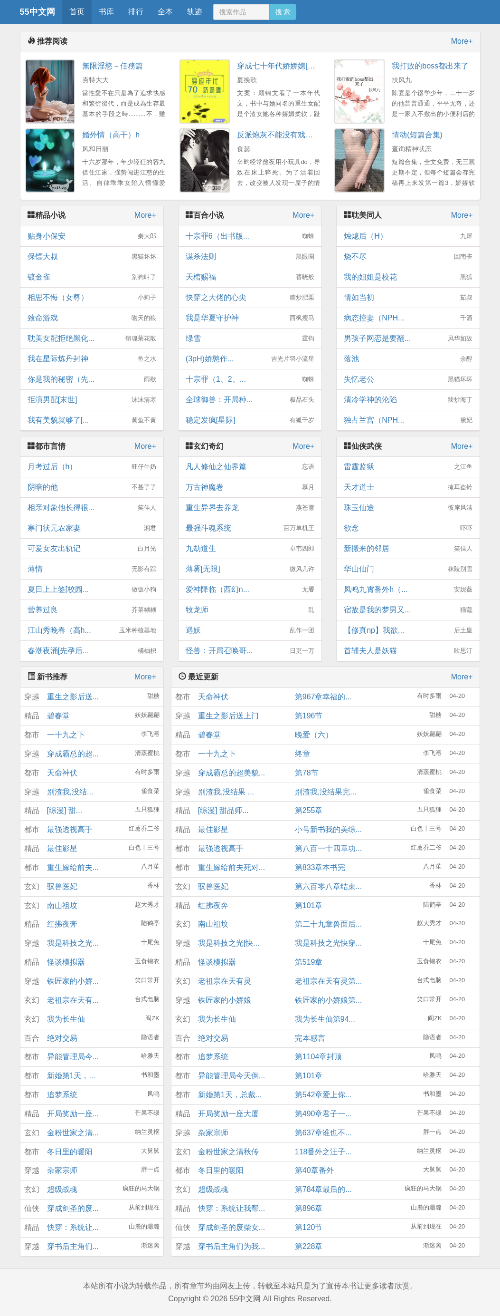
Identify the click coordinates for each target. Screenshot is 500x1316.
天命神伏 (62, 773)
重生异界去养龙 (250, 508)
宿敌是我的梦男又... (408, 610)
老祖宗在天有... (73, 1000)
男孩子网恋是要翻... (408, 338)
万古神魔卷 (250, 487)
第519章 (309, 962)
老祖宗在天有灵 (224, 981)
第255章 (309, 810)
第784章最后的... (323, 1189)
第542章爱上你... (323, 1095)
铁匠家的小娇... (73, 981)
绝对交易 (62, 1038)
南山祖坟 (62, 905)
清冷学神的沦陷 (408, 400)
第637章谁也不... (323, 1133)
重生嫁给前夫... (73, 867)
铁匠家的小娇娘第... (328, 1000)
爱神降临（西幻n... (250, 589)
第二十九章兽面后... (328, 924)
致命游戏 (92, 318)
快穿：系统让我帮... (231, 1208)
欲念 (408, 528)
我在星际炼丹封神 (92, 359)
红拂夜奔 (62, 924)
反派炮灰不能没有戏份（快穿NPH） (298, 135)
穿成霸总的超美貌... (231, 773)
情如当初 (408, 297)
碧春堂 (58, 716)
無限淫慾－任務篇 (112, 66)
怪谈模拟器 (66, 962)
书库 (106, 12)
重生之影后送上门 (228, 716)
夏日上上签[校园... (92, 589)
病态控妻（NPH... (408, 318)
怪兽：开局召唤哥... (250, 651)
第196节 (309, 716)
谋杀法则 (250, 257)
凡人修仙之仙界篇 (250, 467)
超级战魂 (62, 1189)
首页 (77, 12)
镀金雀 (92, 277)
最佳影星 (62, 848)
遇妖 (250, 630)
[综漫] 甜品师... (223, 810)
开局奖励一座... (73, 1114)
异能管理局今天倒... (231, 1076)
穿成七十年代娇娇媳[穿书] (281, 66)
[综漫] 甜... (65, 810)
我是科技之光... (73, 943)
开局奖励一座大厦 (228, 1114)
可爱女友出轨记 (92, 548)
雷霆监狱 (408, 467)
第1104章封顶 (318, 1057)
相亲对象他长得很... (92, 508)
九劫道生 (250, 548)
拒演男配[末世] (92, 400)
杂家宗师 (62, 1170)
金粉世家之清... (73, 1133)
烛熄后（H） (408, 236)
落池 (408, 359)
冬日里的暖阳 (70, 1152)
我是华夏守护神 (250, 318)
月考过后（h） (92, 467)
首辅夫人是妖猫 (408, 651)
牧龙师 (250, 610)
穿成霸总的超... (73, 754)
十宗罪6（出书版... (250, 236)
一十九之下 (66, 735)
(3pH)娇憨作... (250, 359)
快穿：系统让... (73, 1227)
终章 (302, 754)
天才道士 (408, 487)
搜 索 (283, 12)
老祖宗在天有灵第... (328, 981)
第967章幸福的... (323, 697)
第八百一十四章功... (328, 848)
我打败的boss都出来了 (430, 66)
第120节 (309, 1227)
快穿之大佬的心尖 (250, 297)
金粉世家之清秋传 (228, 1152)
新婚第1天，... (71, 1076)
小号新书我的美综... (328, 829)
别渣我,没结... (70, 792)
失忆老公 (408, 379)
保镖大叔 (92, 257)
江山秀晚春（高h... (92, 630)
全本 (165, 12)
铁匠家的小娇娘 (224, 1000)
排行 (135, 12)
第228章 (309, 1246)
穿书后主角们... (73, 1246)
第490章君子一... (323, 1114)
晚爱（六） (314, 735)
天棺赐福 (250, 277)
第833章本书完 (320, 867)
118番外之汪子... (323, 1152)
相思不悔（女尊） (92, 297)
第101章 (309, 905)
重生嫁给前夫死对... (231, 867)
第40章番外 (314, 1170)
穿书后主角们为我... (231, 1246)
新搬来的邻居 (408, 548)
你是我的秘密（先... (92, 379)
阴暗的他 (92, 487)
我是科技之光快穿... (328, 943)
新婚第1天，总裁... (230, 1095)
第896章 (309, 1208)
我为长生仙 (66, 1019)
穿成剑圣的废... (73, 1208)
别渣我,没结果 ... (226, 792)
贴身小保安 (92, 236)
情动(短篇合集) (417, 135)
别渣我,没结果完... (326, 792)
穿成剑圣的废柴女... (231, 1227)
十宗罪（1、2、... (250, 379)
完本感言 (310, 1038)
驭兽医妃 (62, 886)
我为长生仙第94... (325, 1019)
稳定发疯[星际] (250, 420)
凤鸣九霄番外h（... (408, 589)
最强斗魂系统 (250, 528)
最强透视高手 (70, 829)
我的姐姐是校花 (408, 277)
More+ (462, 41)
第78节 (307, 773)
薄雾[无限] (250, 569)
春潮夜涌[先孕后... (92, 651)
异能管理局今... (73, 1057)
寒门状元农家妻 (92, 528)
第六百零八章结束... (328, 886)
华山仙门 (408, 569)
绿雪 (250, 338)
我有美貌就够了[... (92, 420)
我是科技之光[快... (229, 943)
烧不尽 (408, 257)
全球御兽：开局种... (250, 400)
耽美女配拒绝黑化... (92, 338)
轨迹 (194, 12)
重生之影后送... (73, 697)
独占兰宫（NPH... (408, 420)
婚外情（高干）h (111, 135)
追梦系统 (62, 1095)
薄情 (92, 569)
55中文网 (37, 12)
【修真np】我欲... (408, 630)
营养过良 (92, 610)
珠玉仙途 (408, 508)
